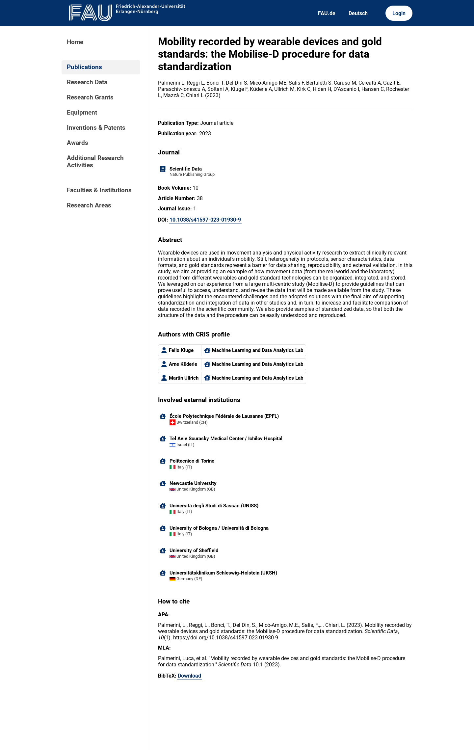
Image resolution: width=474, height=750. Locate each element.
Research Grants (90, 97)
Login (399, 13)
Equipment (82, 112)
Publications (84, 67)
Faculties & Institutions (99, 190)
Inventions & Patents (96, 127)
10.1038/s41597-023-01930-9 (205, 220)
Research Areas (89, 205)
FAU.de (326, 13)
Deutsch (358, 13)
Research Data (87, 82)
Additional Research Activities (95, 161)
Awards (77, 143)
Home (75, 42)
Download (189, 676)
